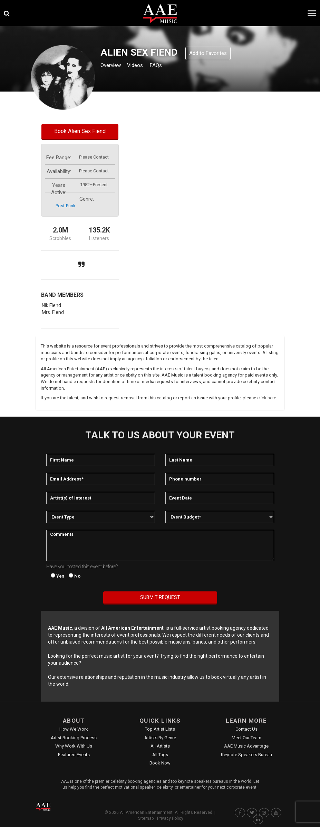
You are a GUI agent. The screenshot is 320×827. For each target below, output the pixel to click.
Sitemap (146, 818)
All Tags (160, 754)
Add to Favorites (208, 53)
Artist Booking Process (74, 737)
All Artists (160, 746)
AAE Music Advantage (246, 746)
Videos (143, 66)
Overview (113, 66)
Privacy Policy (170, 818)
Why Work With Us (73, 746)
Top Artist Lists (160, 729)
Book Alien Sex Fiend (80, 131)
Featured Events (74, 754)
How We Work (73, 729)
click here (266, 397)
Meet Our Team (246, 737)
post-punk (66, 205)
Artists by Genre (160, 737)
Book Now (160, 763)
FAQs (168, 66)
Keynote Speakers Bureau (246, 754)
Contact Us (246, 729)
